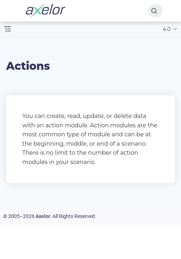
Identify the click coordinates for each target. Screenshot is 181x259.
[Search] (155, 10)
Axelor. (43, 216)
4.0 (167, 29)
